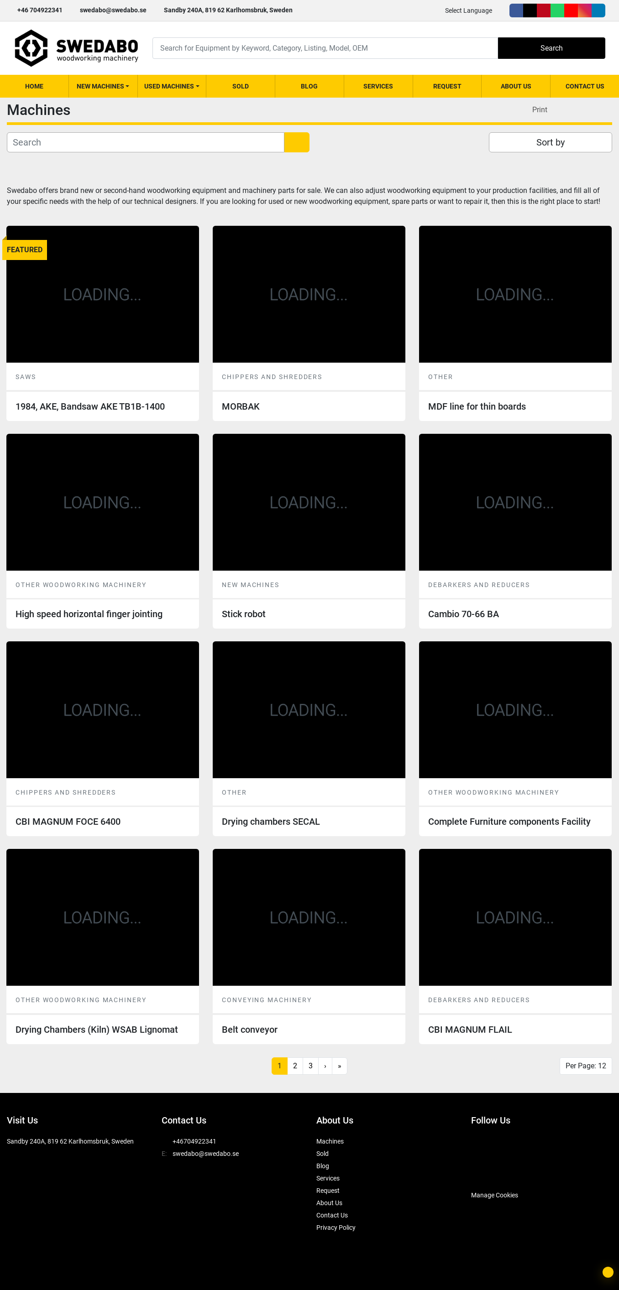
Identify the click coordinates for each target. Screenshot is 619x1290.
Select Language (468, 10)
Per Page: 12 (586, 1065)
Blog (309, 86)
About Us (516, 86)
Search (551, 48)
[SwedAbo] (488, 1172)
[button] (103, 86)
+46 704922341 (40, 10)
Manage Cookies (494, 1195)
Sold (240, 86)
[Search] (325, 48)
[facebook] (516, 10)
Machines (330, 1141)
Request (447, 86)
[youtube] (571, 10)
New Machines (100, 86)
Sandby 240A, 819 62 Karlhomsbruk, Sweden (228, 10)
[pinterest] (544, 10)
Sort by (550, 142)
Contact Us (585, 86)
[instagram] (585, 10)
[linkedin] (598, 10)
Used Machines (169, 86)
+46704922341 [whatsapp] (194, 1141)
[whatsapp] (557, 10)
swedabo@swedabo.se (113, 10)
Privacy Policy (336, 1227)
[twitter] (530, 10)
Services (378, 86)
